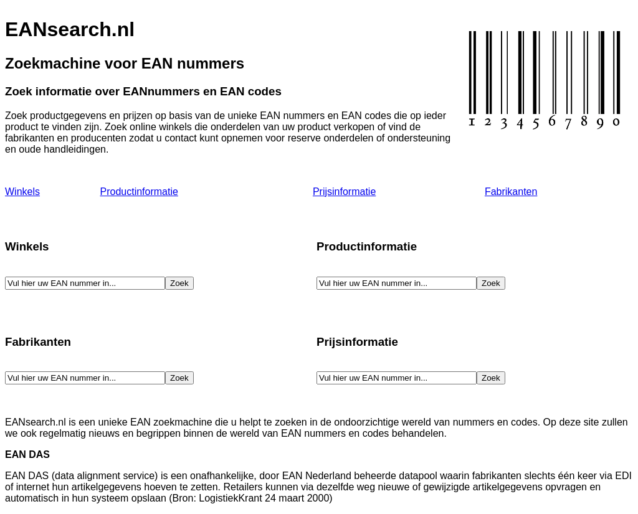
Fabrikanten (511, 191)
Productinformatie (139, 191)
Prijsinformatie (344, 191)
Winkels (22, 191)
